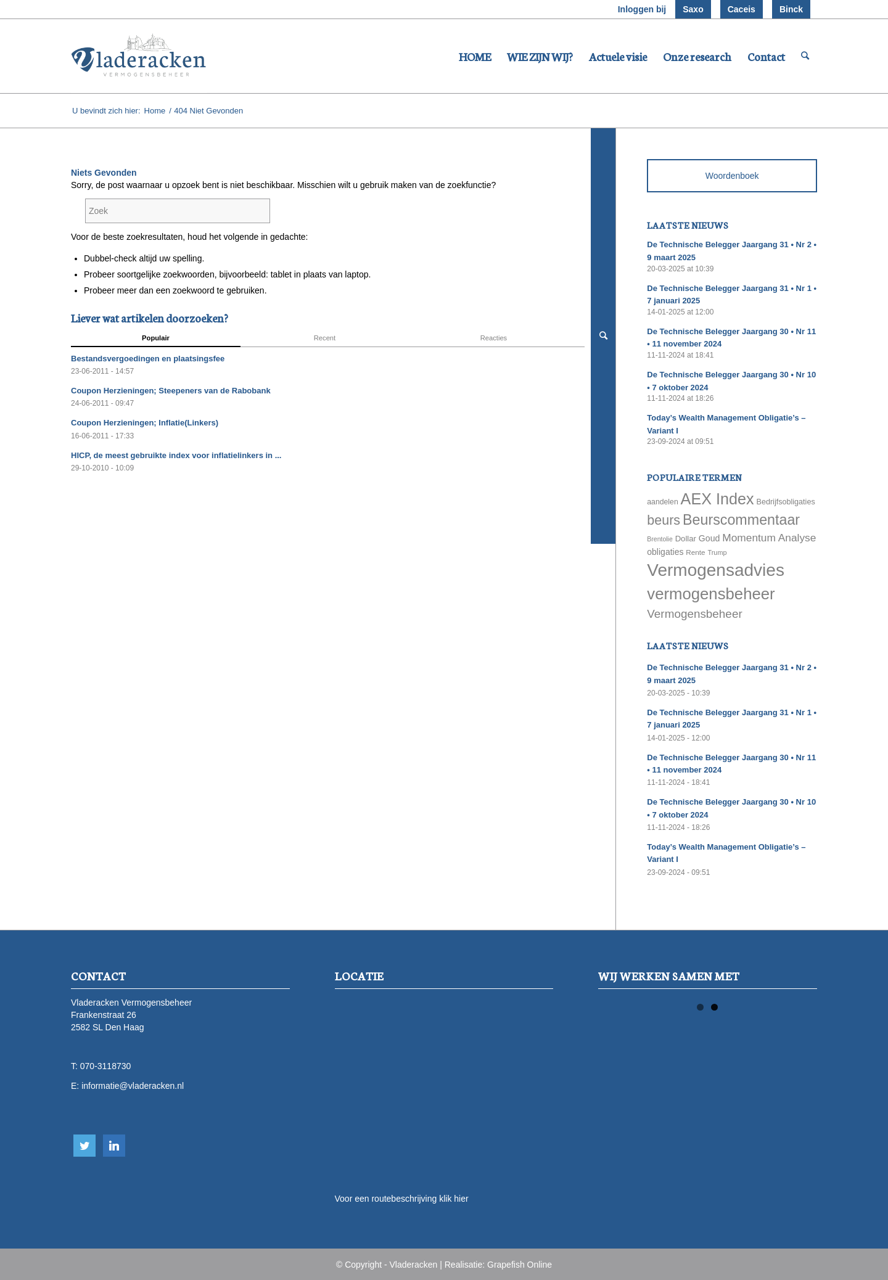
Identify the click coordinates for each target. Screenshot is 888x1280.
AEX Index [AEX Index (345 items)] (717, 498)
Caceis (741, 9)
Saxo (693, 9)
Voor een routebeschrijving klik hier (402, 1199)
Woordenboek (732, 176)
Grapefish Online (519, 1265)
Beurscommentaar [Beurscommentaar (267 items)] (741, 520)
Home (155, 110)
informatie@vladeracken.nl (132, 1086)
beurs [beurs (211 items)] (663, 520)
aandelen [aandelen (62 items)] (662, 502)
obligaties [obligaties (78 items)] (665, 552)
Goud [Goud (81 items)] (709, 538)
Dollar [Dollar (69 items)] (685, 538)
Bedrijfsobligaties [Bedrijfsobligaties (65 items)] (786, 502)
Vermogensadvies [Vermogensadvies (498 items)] (715, 570)
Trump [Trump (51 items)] (717, 552)
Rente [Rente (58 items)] (695, 552)
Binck (791, 9)
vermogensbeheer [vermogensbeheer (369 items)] (711, 593)
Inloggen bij (642, 9)
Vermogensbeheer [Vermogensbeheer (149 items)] (694, 613)
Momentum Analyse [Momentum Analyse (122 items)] (769, 537)
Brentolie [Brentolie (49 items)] (659, 539)
